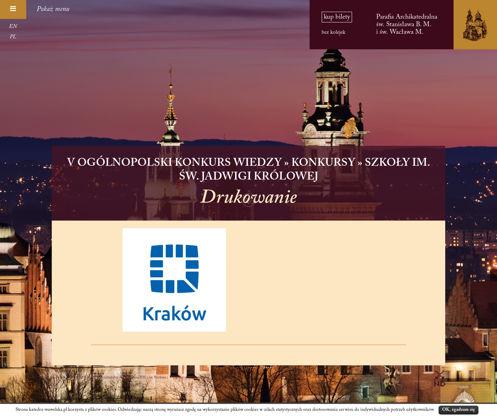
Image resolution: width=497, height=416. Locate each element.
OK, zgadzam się (458, 409)
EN (13, 26)
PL (13, 37)
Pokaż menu (53, 9)
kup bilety (337, 17)
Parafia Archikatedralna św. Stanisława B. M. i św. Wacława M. (406, 24)
